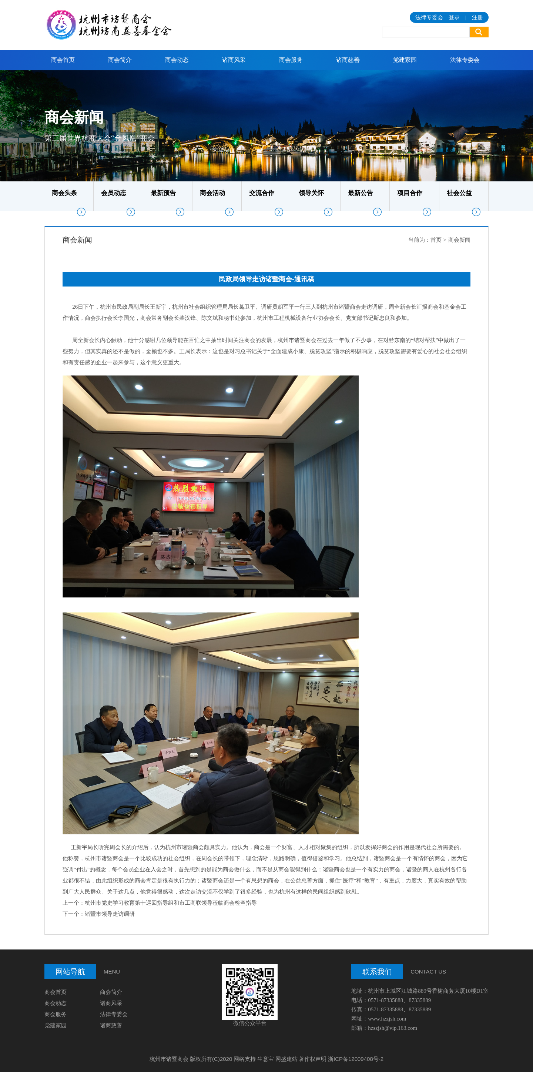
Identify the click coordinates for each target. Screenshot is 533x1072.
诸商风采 (234, 60)
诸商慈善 (348, 60)
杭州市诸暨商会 (169, 1059)
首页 (436, 240)
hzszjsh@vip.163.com (392, 1028)
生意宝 (265, 1059)
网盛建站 (286, 1059)
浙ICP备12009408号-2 (355, 1059)
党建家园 (405, 60)
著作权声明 (312, 1059)
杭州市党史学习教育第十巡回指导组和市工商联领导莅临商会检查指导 (171, 903)
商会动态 (177, 60)
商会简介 (120, 60)
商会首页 (63, 60)
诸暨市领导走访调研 (110, 914)
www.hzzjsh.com (387, 1019)
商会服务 (291, 60)
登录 (454, 17)
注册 (477, 17)
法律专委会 (465, 60)
